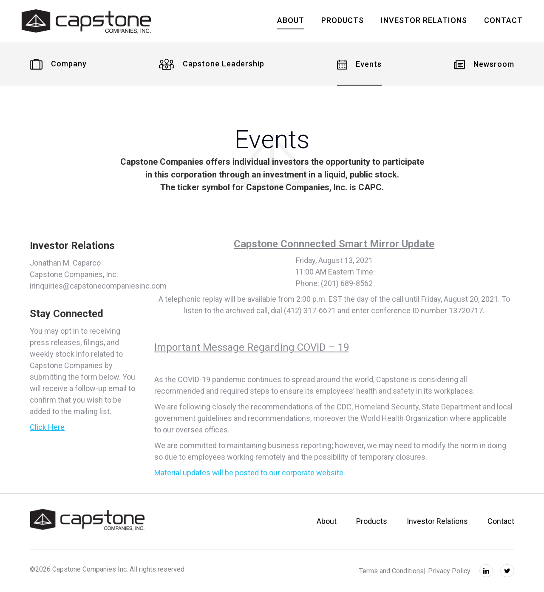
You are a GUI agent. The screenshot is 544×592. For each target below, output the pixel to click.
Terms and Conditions (391, 571)
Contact (500, 521)
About (327, 521)
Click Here (47, 427)
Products (371, 521)
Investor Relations (437, 521)
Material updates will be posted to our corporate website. (249, 472)
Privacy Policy (449, 571)
